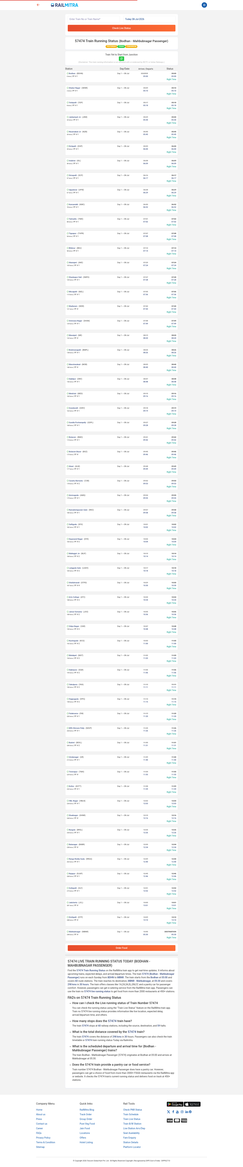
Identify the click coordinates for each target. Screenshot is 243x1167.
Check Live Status (121, 28)
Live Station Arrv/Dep (134, 1128)
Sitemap (40, 1147)
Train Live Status (131, 1119)
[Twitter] (168, 1111)
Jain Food (85, 1128)
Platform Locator (132, 1147)
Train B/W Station (132, 1123)
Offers (83, 1137)
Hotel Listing (86, 1142)
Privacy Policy (43, 1137)
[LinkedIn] (186, 1111)
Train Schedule (131, 1114)
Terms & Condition (45, 1142)
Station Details (130, 1142)
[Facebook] (173, 1111)
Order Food (121, 948)
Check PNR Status (132, 1109)
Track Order (86, 1114)
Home (39, 1109)
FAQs (39, 1133)
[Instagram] (182, 1111)
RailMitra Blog (87, 1109)
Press (39, 1119)
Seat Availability (131, 1133)
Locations (85, 1133)
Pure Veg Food (87, 1123)
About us (40, 1114)
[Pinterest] (190, 1111)
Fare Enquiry (129, 1137)
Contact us (41, 1123)
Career (39, 1128)
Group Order (86, 1119)
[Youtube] (177, 1111)
